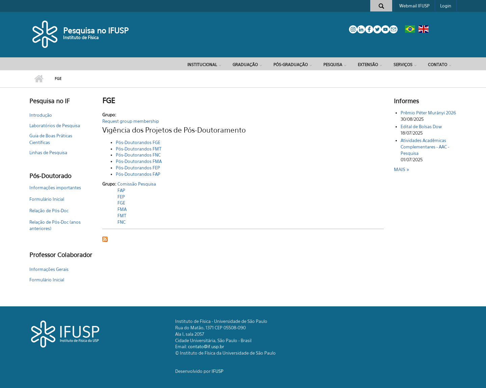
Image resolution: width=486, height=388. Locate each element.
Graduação (245, 64)
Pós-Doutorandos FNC (138, 155)
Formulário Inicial (46, 199)
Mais (400, 169)
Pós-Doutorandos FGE (138, 142)
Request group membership (130, 121)
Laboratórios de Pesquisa (54, 125)
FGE (121, 202)
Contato (437, 64)
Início (38, 79)
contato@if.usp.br (206, 346)
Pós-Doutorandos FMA (139, 161)
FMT (121, 215)
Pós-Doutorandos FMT (138, 148)
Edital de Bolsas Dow (421, 126)
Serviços (403, 64)
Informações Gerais (49, 269)
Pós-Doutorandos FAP (138, 174)
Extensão (368, 64)
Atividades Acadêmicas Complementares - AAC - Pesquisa (425, 147)
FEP (121, 196)
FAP (121, 190)
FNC (121, 222)
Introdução (40, 115)
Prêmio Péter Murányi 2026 (428, 112)
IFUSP (217, 371)
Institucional (202, 64)
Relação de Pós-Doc (49, 210)
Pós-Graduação (290, 64)
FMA (122, 209)
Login (445, 5)
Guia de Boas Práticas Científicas (50, 139)
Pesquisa (332, 64)
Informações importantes (55, 187)
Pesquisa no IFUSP (96, 30)
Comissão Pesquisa (136, 184)
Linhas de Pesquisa (48, 152)
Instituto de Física (81, 37)
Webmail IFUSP (414, 5)
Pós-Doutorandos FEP (138, 167)
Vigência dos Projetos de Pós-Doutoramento (174, 130)
